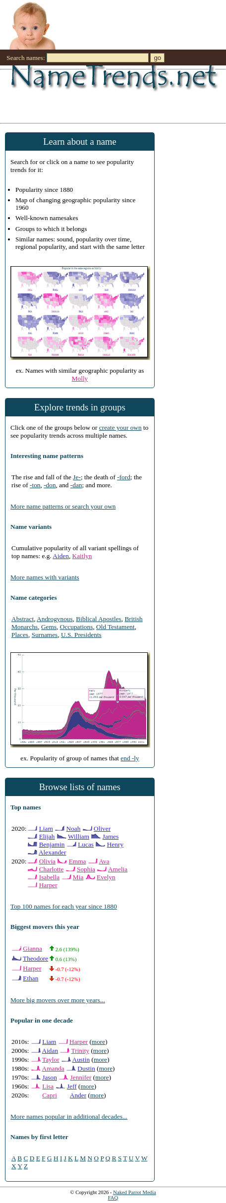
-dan (76, 485)
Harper (48, 885)
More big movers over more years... (57, 1000)
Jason (49, 1077)
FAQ (113, 1198)
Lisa (48, 1086)
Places (19, 634)
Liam (46, 828)
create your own (120, 427)
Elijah (47, 836)
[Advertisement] (101, 95)
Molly (80, 378)
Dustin (86, 1068)
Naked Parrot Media (134, 1192)
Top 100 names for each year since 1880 (63, 906)
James (111, 836)
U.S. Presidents (81, 634)
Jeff (72, 1086)
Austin (81, 1059)
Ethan (30, 978)
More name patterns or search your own (62, 506)
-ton (35, 485)
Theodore (35, 958)
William (78, 836)
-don (50, 485)
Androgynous (55, 619)
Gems (48, 626)
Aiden (61, 556)
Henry (115, 844)
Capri (49, 1095)
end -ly (129, 758)
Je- (77, 477)
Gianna (32, 948)
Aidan (50, 1050)
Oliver (102, 828)
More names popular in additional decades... (68, 1116)
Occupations (76, 626)
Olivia (47, 861)
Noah (73, 828)
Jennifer (81, 1077)
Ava (104, 861)
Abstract (22, 619)
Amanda (53, 1068)
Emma (77, 861)
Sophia (86, 869)
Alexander (52, 852)
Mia (78, 877)
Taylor (50, 1059)
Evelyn (106, 877)
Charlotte (51, 869)
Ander (78, 1095)
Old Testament (115, 626)
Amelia (117, 869)
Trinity (80, 1050)
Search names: (25, 57)
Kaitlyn (82, 556)
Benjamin (52, 844)
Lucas (86, 844)
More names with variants (44, 577)
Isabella (49, 877)
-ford (123, 477)
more (98, 1041)
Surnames (45, 634)
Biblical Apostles (98, 619)
